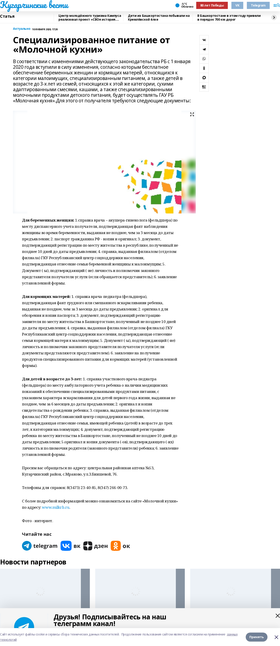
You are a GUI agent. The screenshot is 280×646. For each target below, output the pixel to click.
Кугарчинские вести (34, 4)
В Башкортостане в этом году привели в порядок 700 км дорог (229, 17)
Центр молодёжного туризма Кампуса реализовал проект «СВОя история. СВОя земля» (89, 17)
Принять (256, 637)
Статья (7, 16)
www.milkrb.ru (55, 507)
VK (237, 5)
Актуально (21, 29)
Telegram (258, 5)
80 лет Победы (212, 5)
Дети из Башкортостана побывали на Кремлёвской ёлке (159, 17)
